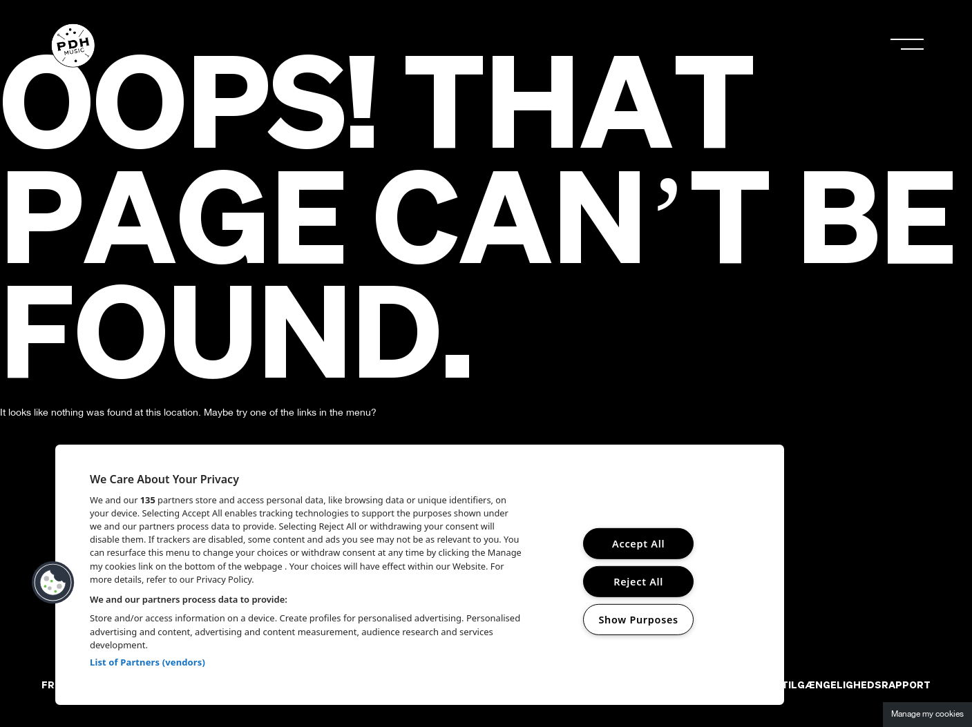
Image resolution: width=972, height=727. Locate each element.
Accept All (638, 543)
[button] (53, 583)
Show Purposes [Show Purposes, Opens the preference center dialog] (638, 619)
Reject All (638, 581)
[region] (419, 575)
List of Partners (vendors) (147, 662)
